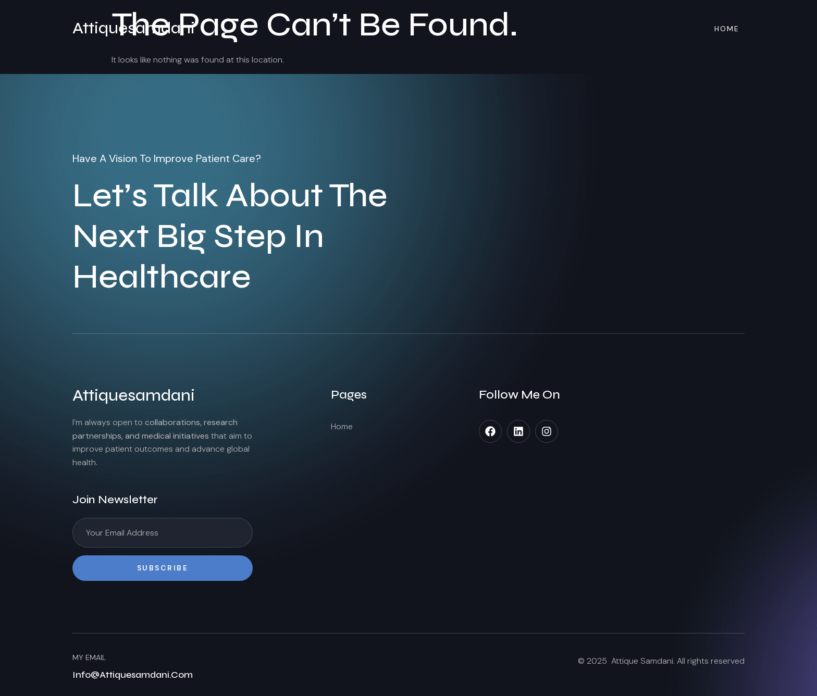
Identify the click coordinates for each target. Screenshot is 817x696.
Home (726, 28)
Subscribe (163, 568)
